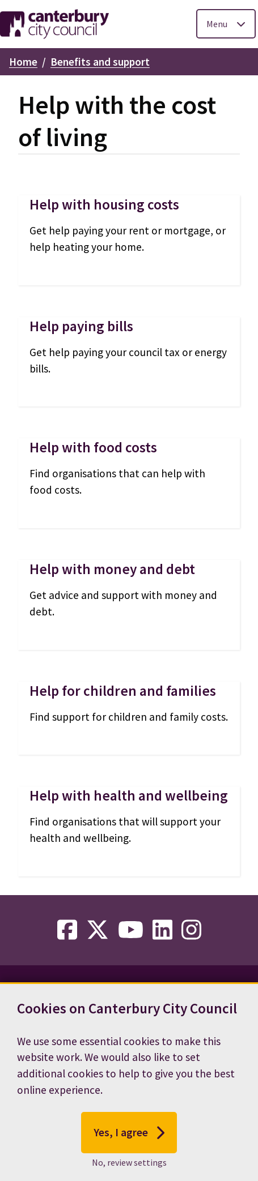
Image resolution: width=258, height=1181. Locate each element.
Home (23, 62)
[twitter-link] (97, 930)
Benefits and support (100, 62)
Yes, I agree (129, 1135)
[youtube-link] (130, 930)
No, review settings (129, 1165)
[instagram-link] (191, 930)
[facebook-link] (67, 930)
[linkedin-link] (162, 930)
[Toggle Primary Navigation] (226, 23)
